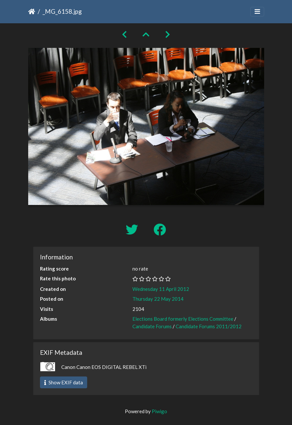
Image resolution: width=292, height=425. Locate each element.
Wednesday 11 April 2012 (160, 289)
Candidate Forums (152, 326)
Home (31, 11)
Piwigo (159, 411)
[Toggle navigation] (257, 11)
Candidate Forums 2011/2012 (209, 326)
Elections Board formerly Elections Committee (182, 319)
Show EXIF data (63, 382)
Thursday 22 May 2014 (158, 299)
